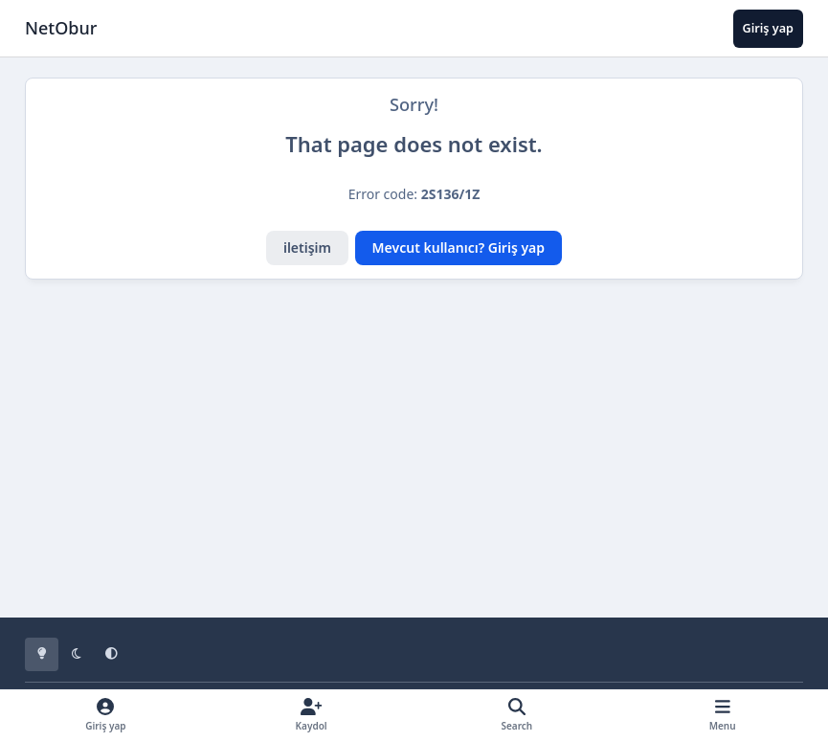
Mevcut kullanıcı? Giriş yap (458, 247)
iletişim (307, 247)
